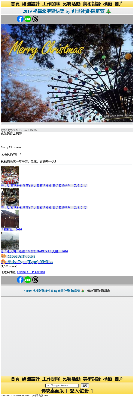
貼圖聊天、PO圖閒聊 (31, 272)
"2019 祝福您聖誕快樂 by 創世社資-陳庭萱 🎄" (55, 290)
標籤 (107, 3)
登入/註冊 (79, 390)
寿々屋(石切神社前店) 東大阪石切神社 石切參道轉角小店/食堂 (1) (44, 185)
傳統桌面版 (52, 390)
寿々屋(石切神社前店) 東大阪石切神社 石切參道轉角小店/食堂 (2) (44, 207)
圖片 (118, 3)
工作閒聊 (51, 3)
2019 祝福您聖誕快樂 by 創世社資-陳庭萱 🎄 (67, 11)
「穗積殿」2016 (11, 229)
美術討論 (92, 3)
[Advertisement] (67, 336)
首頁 (15, 3)
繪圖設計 (31, 3)
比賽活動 (71, 3)
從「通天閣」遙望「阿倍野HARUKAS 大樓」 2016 (34, 251)
